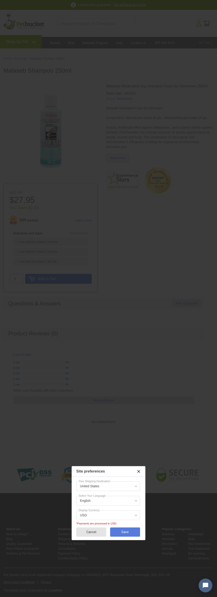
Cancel (91, 532)
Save (125, 532)
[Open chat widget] (205, 585)
